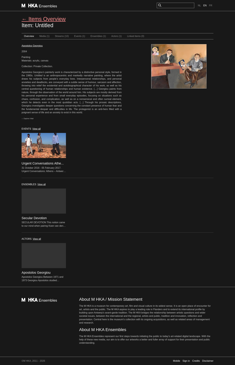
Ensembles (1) (98, 36)
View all (36, 129)
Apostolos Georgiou (32, 45)
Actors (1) (116, 36)
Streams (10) (62, 36)
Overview (29, 36)
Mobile (176, 361)
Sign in (186, 361)
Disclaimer (207, 361)
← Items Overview (44, 19)
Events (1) (79, 36)
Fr (210, 5)
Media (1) (44, 36)
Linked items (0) (135, 36)
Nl (199, 5)
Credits (196, 361)
